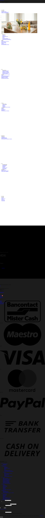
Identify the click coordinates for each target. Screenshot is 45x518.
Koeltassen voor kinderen (6, 479)
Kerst (2, 463)
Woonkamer (4, 466)
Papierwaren (3, 135)
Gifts (2, 163)
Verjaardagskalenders (5, 491)
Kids (1, 69)
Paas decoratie (5, 495)
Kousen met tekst (5, 486)
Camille (4, 477)
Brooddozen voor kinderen (6, 481)
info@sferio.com (2, 292)
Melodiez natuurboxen (7, 468)
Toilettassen (4, 487)
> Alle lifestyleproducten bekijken (7, 489)
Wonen (2, 33)
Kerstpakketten (5, 464)
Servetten (5, 475)
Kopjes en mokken (6, 474)
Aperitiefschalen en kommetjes (8, 473)
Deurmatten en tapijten (7, 470)
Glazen (5, 472)
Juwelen (4, 484)
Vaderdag (4, 496)
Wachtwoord (2, 505)
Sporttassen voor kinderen (6, 482)
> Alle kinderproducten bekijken (7, 483)
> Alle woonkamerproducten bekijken (8, 471)
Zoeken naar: (3, 500)
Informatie (2, 196)
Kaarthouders (6, 467)
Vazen (5, 469)
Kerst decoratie (5, 494)
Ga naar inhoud (2, 0)
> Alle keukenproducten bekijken (8, 476)
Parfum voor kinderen (5, 478)
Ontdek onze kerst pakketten (6, 498)
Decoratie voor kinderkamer (6, 480)
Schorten (4, 488)
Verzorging (4, 485)
